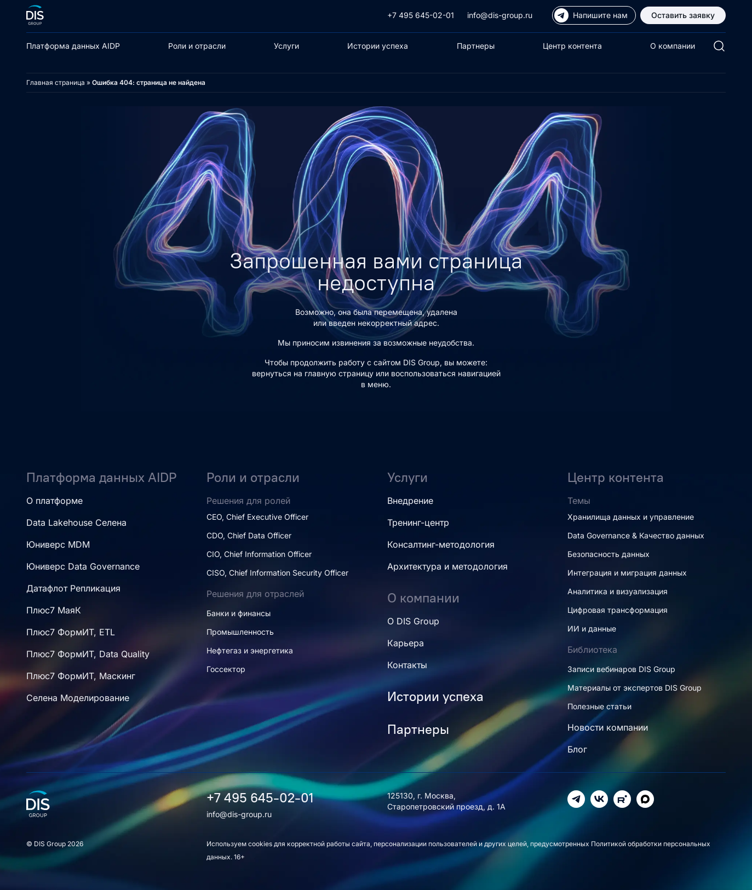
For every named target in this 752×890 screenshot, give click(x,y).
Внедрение (410, 500)
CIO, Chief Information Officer (259, 554)
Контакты (407, 664)
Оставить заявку (683, 15)
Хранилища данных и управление (630, 516)
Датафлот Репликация (73, 588)
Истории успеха (377, 45)
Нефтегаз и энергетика (249, 650)
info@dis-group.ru (499, 15)
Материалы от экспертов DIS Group (634, 687)
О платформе (54, 500)
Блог (577, 749)
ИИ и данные (591, 628)
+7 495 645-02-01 (420, 15)
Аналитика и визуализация (617, 591)
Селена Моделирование (77, 697)
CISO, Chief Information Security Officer (277, 572)
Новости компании (607, 727)
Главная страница (55, 82)
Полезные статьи (599, 706)
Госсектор (225, 669)
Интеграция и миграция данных (627, 572)
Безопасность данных (608, 554)
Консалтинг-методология (441, 544)
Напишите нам (591, 15)
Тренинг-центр (418, 522)
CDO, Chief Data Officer (248, 535)
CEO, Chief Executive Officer (257, 516)
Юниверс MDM (58, 544)
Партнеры (476, 45)
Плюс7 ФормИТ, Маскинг (80, 675)
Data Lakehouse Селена (76, 522)
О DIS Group (413, 621)
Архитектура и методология (447, 566)
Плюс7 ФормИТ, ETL (70, 632)
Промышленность (240, 631)
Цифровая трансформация (617, 610)
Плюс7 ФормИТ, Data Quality (88, 653)
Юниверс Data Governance (83, 566)
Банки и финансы (238, 613)
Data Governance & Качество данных (635, 535)
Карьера (405, 643)
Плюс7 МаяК (53, 610)
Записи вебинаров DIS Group (621, 669)
